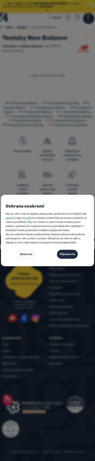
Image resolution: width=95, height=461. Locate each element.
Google (26, 217)
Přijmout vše (67, 254)
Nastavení (26, 254)
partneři (10, 217)
